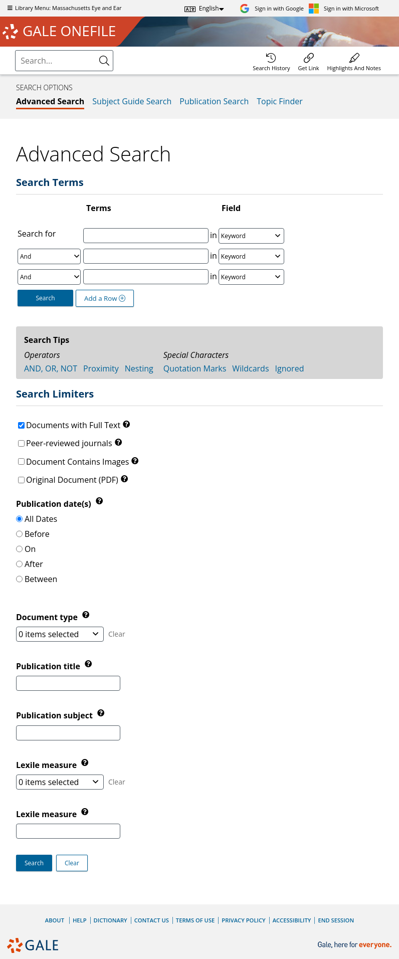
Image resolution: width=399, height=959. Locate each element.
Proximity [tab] (101, 368)
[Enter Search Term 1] (146, 235)
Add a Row (104, 298)
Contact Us (151, 920)
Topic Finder (280, 101)
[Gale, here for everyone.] (355, 945)
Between (41, 579)
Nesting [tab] (139, 368)
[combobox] (64, 61)
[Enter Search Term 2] (146, 256)
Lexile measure (47, 814)
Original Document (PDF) (72, 479)
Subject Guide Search (131, 101)
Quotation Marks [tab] (195, 368)
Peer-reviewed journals (69, 443)
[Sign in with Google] (272, 8)
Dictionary (110, 920)
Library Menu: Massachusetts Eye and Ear (63, 8)
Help (80, 920)
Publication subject (55, 715)
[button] (72, 863)
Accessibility (292, 920)
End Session (336, 920)
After (34, 563)
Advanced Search (50, 101)
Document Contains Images (77, 461)
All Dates (41, 518)
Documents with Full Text (73, 425)
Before (37, 533)
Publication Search (214, 101)
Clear (116, 634)
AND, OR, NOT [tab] (50, 368)
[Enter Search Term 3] (146, 276)
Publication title (49, 666)
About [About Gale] (54, 920)
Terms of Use (195, 920)
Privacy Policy (243, 920)
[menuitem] (271, 60)
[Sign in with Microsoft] (344, 8)
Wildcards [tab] (250, 368)
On (30, 548)
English (209, 8)
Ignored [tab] (289, 368)
